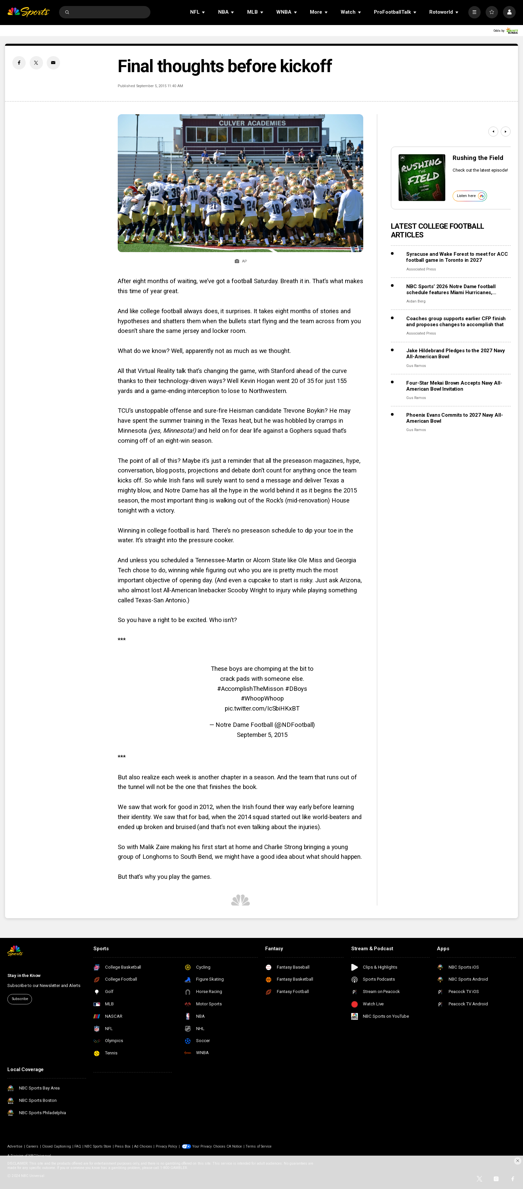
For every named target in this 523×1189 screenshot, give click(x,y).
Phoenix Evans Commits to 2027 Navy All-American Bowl (454, 418)
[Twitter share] (36, 62)
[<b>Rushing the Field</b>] (422, 177)
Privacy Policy (166, 1146)
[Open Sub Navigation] (204, 12)
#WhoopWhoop (262, 698)
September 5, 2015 (262, 735)
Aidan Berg (415, 301)
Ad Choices (143, 1146)
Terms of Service (258, 1146)
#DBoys (296, 688)
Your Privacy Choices (208, 1146)
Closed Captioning (56, 1146)
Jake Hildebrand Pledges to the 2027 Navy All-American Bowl (455, 354)
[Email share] (53, 62)
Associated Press (421, 269)
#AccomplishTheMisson (250, 688)
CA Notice (234, 1146)
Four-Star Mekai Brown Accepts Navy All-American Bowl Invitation (454, 386)
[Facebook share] (19, 62)
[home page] (28, 12)
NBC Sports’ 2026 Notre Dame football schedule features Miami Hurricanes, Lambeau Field (451, 289)
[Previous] (493, 132)
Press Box (122, 1146)
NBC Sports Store (97, 1146)
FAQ (77, 1146)
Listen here (471, 196)
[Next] (506, 132)
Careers (32, 1146)
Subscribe (20, 999)
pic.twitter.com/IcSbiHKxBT (262, 708)
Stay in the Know (24, 975)
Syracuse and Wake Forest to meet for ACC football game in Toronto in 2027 (457, 257)
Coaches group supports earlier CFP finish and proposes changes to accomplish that (456, 322)
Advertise (14, 1146)
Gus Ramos (416, 366)
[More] (474, 12)
